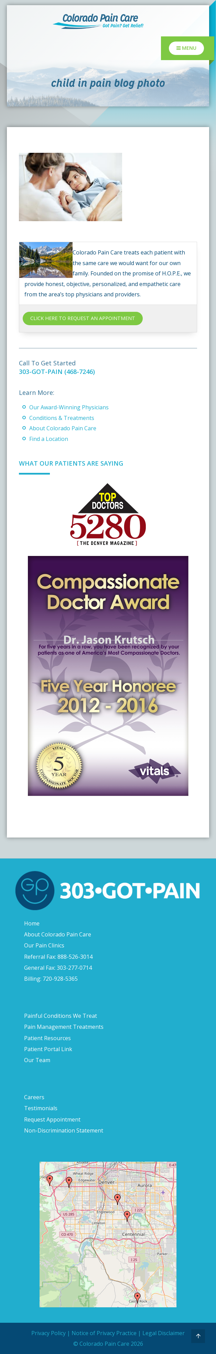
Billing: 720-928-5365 (51, 978)
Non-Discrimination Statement (63, 1130)
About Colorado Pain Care (62, 428)
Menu (186, 48)
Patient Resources (47, 1038)
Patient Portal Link (48, 1049)
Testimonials (40, 1108)
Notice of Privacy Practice (104, 1333)
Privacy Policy (48, 1333)
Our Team (37, 1060)
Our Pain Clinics (44, 945)
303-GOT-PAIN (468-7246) (57, 371)
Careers (34, 1097)
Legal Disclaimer (163, 1333)
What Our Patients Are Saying (71, 463)
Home (32, 923)
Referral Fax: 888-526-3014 (58, 956)
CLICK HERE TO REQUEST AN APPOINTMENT (82, 318)
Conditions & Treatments (61, 418)
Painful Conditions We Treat (60, 1016)
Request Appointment (52, 1119)
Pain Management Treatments (64, 1027)
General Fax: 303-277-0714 (58, 967)
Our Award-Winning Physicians (69, 407)
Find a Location (48, 439)
